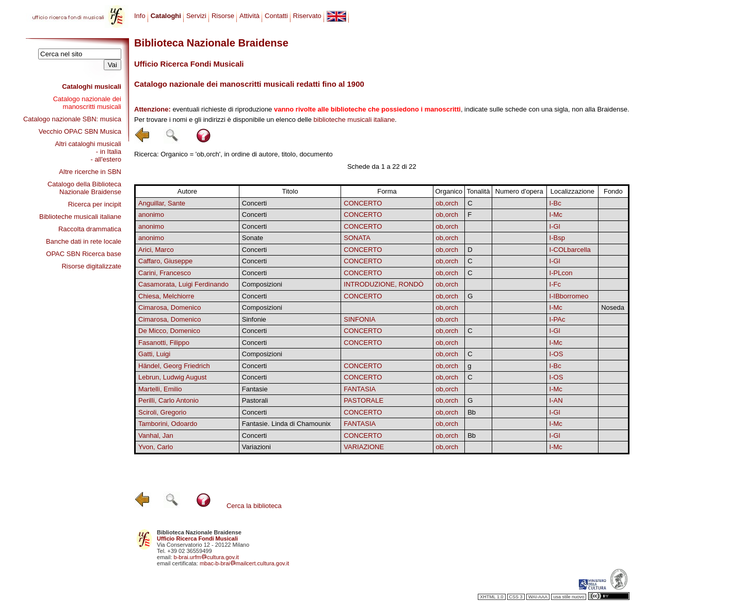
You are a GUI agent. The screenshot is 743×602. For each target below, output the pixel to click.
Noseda (612, 307)
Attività (249, 16)
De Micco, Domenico (169, 331)
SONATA (357, 238)
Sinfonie (254, 319)
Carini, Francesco (164, 273)
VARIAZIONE (364, 447)
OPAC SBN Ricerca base (83, 254)
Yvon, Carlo (155, 447)
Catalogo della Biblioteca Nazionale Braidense (84, 188)
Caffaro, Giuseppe (165, 261)
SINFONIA (359, 319)
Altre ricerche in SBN (90, 172)
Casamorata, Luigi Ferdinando (183, 284)
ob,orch (447, 203)
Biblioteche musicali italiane (80, 216)
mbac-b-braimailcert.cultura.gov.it (244, 563)
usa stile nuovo (568, 596)
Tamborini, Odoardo (167, 423)
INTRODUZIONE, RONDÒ (384, 284)
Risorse (223, 16)
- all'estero (105, 159)
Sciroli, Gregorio (162, 412)
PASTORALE (363, 400)
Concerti (254, 203)
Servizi (196, 16)
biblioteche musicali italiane (354, 119)
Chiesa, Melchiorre (166, 296)
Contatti (276, 16)
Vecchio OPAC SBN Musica (80, 131)
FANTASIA (360, 389)
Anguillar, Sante (161, 203)
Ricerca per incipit (94, 204)
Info (140, 16)
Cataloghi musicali (91, 86)
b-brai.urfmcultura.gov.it (206, 557)
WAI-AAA (538, 596)
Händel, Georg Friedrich (174, 366)
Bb (471, 412)
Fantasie (255, 389)
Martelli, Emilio (160, 389)
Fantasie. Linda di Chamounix (286, 423)
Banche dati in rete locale (83, 241)
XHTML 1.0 (491, 596)
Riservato (307, 16)
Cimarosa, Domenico (169, 307)
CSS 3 (516, 596)
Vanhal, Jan (155, 435)
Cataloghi (166, 16)
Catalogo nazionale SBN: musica (72, 119)
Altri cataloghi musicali (88, 144)
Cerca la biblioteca (254, 506)
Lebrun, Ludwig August (172, 377)
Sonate (252, 238)
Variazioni (256, 447)
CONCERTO (363, 203)
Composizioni (262, 284)
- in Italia (108, 151)
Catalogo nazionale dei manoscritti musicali (87, 102)
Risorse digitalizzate (91, 266)
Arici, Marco (156, 250)
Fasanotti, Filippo (163, 342)
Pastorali (255, 400)
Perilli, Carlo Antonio (168, 400)
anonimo (151, 214)
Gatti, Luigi (154, 354)
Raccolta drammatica (89, 229)
